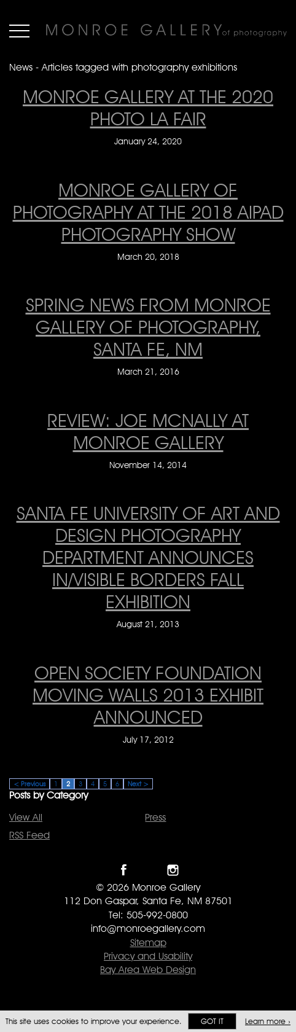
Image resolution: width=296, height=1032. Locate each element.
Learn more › (267, 1021)
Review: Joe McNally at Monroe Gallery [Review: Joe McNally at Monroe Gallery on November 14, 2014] (148, 431)
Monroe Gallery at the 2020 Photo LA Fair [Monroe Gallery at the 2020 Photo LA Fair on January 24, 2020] (148, 107)
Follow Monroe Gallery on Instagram (173, 870)
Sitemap (148, 942)
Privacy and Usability (148, 956)
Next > (138, 784)
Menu (19, 30)
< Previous (29, 784)
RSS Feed (29, 835)
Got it (212, 1021)
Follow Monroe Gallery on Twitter (148, 870)
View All (25, 817)
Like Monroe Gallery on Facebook (123, 870)
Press (155, 817)
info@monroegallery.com (148, 928)
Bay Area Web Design (148, 969)
